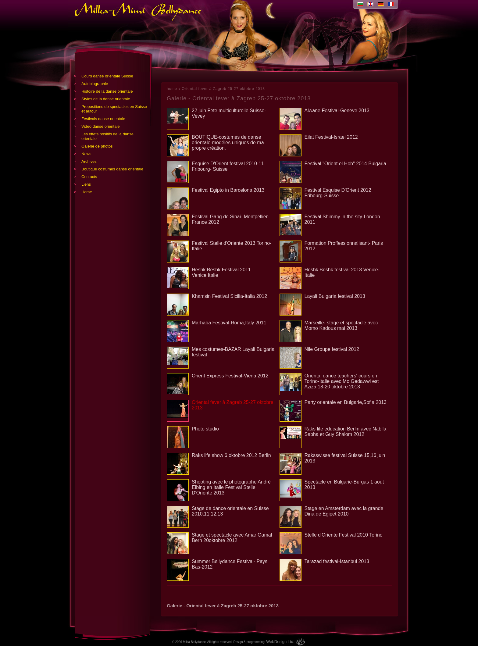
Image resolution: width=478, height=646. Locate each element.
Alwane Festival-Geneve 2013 (337, 110)
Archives (89, 161)
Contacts (89, 176)
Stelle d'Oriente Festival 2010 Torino (344, 534)
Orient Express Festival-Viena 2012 (230, 375)
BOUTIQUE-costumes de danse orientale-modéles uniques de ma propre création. (228, 142)
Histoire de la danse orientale (107, 91)
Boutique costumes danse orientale (112, 169)
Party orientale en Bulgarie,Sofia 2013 (346, 402)
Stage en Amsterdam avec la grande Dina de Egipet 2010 (344, 511)
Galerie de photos (97, 146)
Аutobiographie (94, 83)
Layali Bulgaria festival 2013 (335, 296)
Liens (86, 184)
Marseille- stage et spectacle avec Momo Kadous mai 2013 (341, 325)
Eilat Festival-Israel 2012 (331, 137)
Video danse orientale (100, 126)
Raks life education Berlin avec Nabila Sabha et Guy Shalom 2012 (346, 431)
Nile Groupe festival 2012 (332, 349)
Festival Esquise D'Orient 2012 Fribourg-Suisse (338, 192)
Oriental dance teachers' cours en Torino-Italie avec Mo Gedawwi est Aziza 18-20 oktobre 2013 (342, 381)
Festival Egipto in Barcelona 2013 (228, 190)
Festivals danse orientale (103, 118)
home (172, 89)
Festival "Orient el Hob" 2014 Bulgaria (345, 163)
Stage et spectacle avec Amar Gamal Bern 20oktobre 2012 (232, 537)
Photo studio (205, 428)
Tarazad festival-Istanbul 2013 (337, 561)
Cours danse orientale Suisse (107, 76)
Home (86, 192)
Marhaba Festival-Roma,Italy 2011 (229, 322)
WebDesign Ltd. (280, 641)
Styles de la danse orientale (105, 99)
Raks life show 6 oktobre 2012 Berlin (231, 455)
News (86, 154)
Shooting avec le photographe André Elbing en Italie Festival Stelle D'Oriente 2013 (231, 487)
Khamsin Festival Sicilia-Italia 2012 (229, 296)
